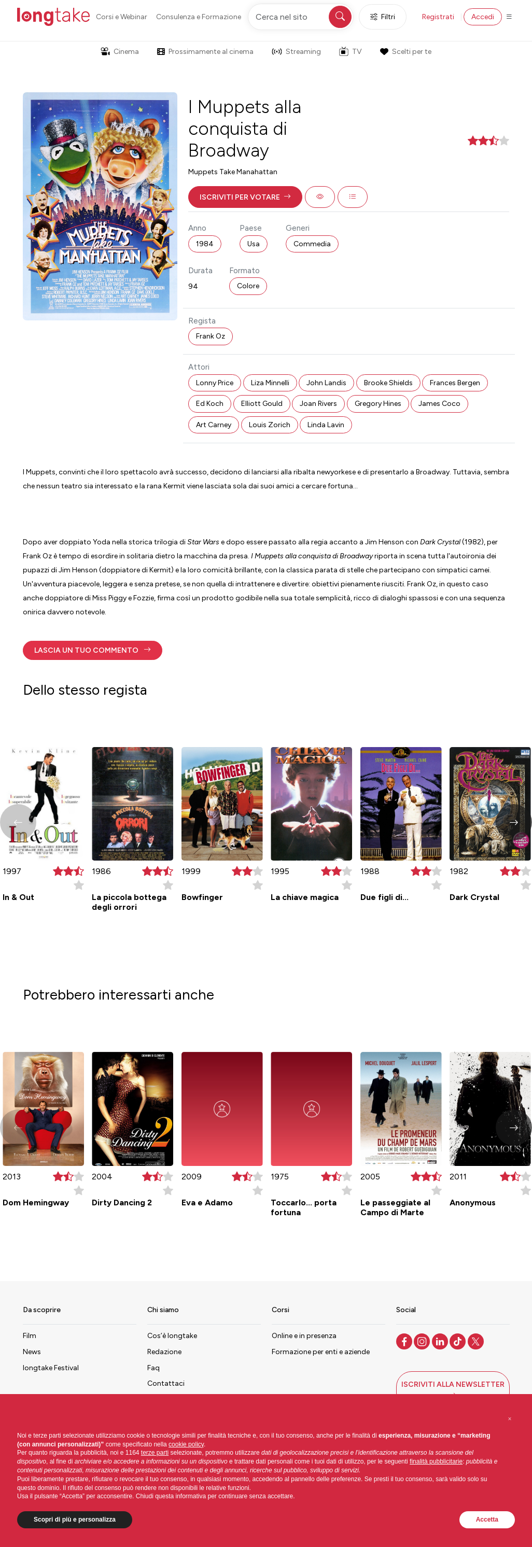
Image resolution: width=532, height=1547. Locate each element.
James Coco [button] (439, 403)
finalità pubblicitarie (436, 1461)
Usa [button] (253, 244)
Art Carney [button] (213, 424)
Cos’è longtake (172, 1335)
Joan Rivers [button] (318, 403)
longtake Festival (51, 1367)
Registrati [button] (438, 16)
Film (29, 1335)
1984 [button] (205, 244)
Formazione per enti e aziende (321, 1351)
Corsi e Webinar (121, 16)
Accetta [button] (487, 1519)
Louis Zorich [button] (269, 424)
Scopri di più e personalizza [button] (75, 1519)
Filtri (382, 16)
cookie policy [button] (186, 1444)
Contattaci (166, 1383)
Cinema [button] (120, 51)
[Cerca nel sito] (301, 17)
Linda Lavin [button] (325, 424)
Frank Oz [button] (210, 336)
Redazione (164, 1351)
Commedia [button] (312, 244)
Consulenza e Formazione (198, 16)
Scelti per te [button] (405, 51)
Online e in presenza (304, 1335)
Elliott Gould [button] (262, 403)
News (32, 1351)
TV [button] (350, 51)
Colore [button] (248, 286)
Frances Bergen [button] (455, 382)
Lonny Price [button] (214, 382)
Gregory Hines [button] (378, 403)
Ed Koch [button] (209, 403)
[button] (245, 197)
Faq (153, 1367)
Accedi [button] (482, 16)
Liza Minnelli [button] (270, 382)
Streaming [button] (296, 51)
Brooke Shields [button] (388, 382)
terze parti (155, 1452)
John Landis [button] (326, 382)
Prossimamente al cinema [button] (205, 51)
